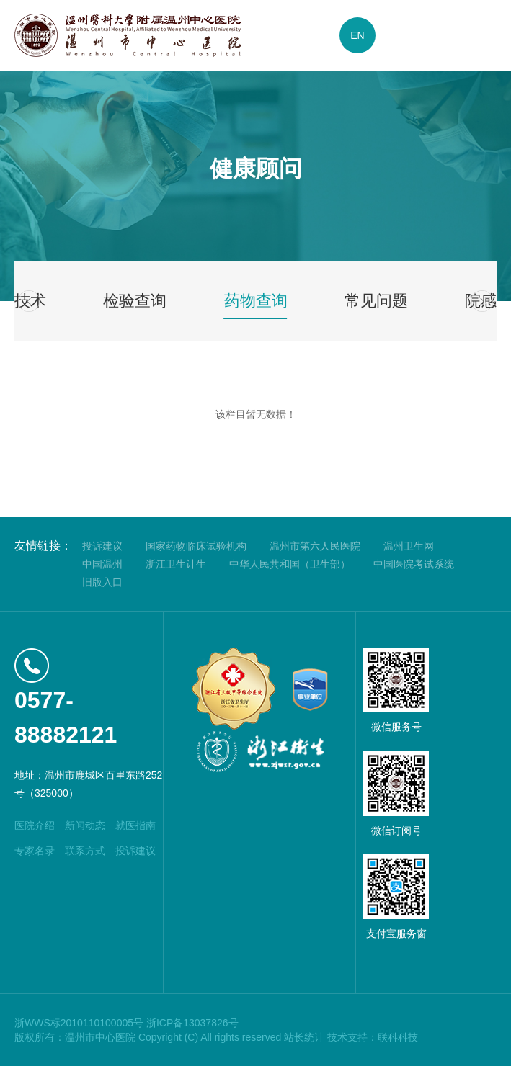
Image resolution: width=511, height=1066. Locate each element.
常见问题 (376, 301)
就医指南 (135, 825)
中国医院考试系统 (413, 564)
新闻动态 (85, 825)
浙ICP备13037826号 (192, 1023)
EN (357, 35)
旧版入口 (102, 582)
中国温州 (102, 564)
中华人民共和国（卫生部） (289, 564)
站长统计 (304, 1037)
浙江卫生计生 (176, 564)
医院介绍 (34, 825)
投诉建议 (102, 546)
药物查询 (256, 301)
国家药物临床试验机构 (196, 546)
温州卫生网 (408, 546)
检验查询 (134, 301)
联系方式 (85, 850)
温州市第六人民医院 (315, 546)
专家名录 (34, 850)
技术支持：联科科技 (372, 1037)
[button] (29, 301)
